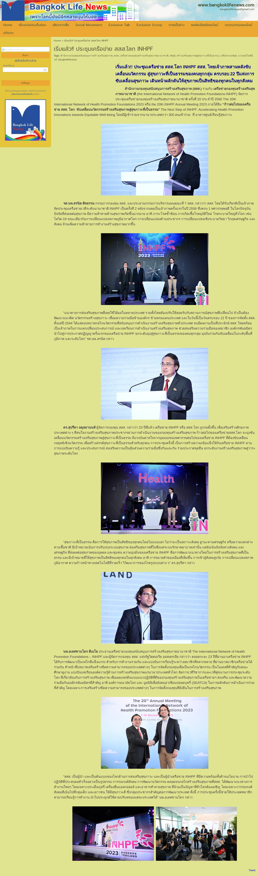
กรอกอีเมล (8, 65)
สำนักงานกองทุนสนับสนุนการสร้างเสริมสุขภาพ (86, 55)
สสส (116, 55)
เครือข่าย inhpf (228, 55)
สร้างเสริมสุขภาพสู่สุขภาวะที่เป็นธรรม (198, 55)
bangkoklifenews (67, 59)
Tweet (252, 870)
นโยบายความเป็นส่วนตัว (22, 94)
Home (57, 41)
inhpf (172, 55)
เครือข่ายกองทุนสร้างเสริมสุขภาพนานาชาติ (144, 55)
